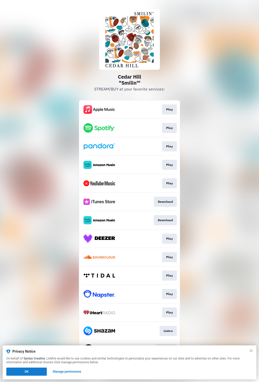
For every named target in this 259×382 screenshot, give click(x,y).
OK (27, 371)
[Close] (251, 351)
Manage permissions (67, 371)
